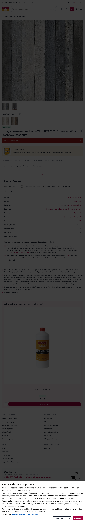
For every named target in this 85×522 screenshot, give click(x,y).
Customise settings (62, 518)
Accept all (78, 518)
